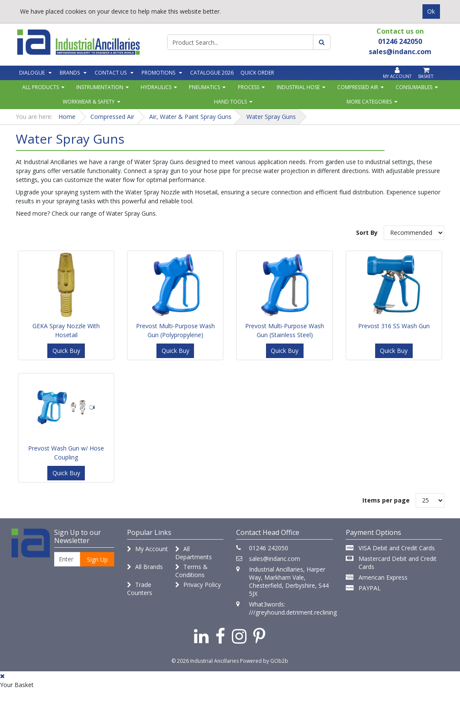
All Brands (145, 567)
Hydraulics (156, 87)
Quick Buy (66, 351)
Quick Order (257, 72)
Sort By (367, 232)
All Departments (193, 553)
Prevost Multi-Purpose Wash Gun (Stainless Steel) (284, 330)
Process (248, 87)
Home (66, 117)
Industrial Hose (298, 87)
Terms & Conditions (191, 571)
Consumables (414, 87)
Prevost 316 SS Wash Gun (394, 326)
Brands (70, 72)
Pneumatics (204, 87)
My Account (147, 549)
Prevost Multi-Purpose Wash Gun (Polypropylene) (175, 330)
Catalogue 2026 (212, 72)
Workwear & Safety (89, 101)
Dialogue (32, 72)
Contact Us (111, 72)
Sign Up (97, 559)
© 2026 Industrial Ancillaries (205, 660)
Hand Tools (230, 101)
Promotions (158, 72)
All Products (40, 87)
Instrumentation (99, 87)
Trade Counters (139, 589)
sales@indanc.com (274, 559)
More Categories (369, 101)
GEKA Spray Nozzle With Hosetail (66, 330)
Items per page (386, 500)
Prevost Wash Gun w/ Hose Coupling (66, 452)
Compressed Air (357, 87)
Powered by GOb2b (264, 660)
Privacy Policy (198, 585)
